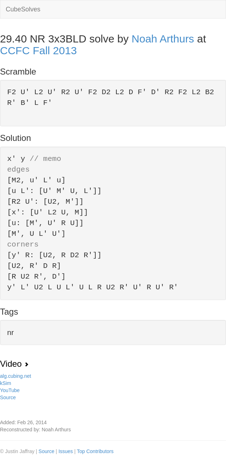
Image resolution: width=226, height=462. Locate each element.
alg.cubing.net (15, 376)
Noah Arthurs (163, 39)
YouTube (10, 390)
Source (8, 397)
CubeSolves (23, 9)
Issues (66, 451)
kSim (5, 383)
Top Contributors (95, 451)
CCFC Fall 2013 (38, 50)
